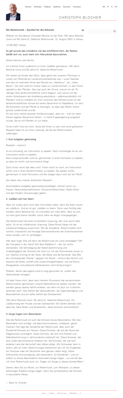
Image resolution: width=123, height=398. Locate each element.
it (112, 6)
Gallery (57, 6)
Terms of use (61, 393)
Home (28, 6)
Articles (37, 6)
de (104, 6)
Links (44, 393)
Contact (77, 6)
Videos (47, 6)
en (116, 6)
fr (108, 6)
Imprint (51, 393)
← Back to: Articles (16, 382)
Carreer (67, 6)
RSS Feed (73, 393)
